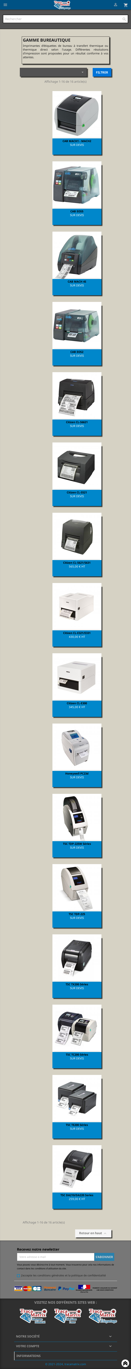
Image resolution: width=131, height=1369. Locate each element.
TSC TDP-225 (77, 914)
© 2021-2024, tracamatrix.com (65, 1364)
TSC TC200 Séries (77, 1054)
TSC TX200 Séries (77, 984)
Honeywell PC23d (76, 773)
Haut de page (125, 1364)
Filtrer (102, 72)
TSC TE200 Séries (77, 1125)
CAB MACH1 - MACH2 (77, 141)
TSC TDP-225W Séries (77, 844)
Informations (28, 1356)
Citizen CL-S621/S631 (77, 562)
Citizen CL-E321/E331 (77, 633)
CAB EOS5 (76, 211)
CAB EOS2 (76, 352)
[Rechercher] (65, 19)
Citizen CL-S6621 (77, 422)
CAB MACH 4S (77, 281)
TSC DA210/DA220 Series (76, 1195)
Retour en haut (93, 1233)
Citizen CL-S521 (77, 492)
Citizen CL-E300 (77, 703)
